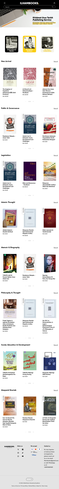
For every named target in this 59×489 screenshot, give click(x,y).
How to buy (44, 486)
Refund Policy (32, 486)
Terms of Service (16, 486)
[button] (4, 3)
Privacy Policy (24, 486)
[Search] (52, 6)
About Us (38, 486)
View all (56, 61)
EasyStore (37, 483)
